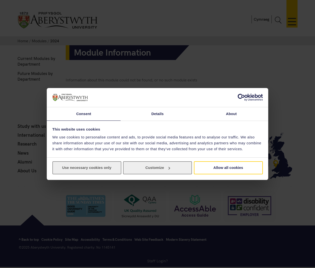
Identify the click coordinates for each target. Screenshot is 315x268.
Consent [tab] (83, 113)
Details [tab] (157, 113)
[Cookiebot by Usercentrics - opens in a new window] (241, 97)
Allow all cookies (228, 168)
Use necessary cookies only (86, 168)
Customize (157, 168)
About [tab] (231, 113)
